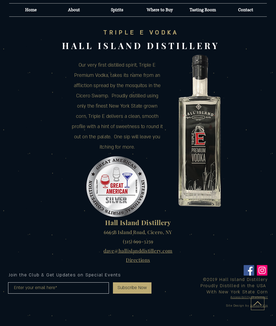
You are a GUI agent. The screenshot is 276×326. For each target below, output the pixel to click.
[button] (116, 10)
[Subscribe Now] (132, 288)
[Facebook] (249, 270)
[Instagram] (262, 270)
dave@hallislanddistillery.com (138, 251)
